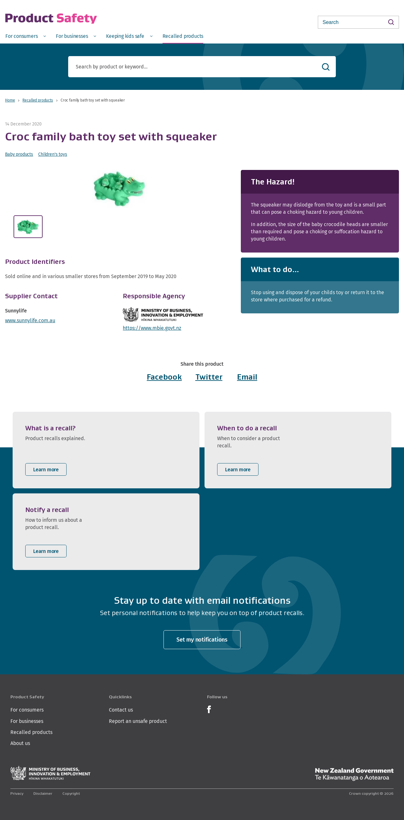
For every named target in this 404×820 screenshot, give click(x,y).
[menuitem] (25, 36)
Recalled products (37, 100)
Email (247, 377)
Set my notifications (202, 639)
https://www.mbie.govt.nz (152, 328)
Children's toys (52, 154)
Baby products (19, 154)
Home (10, 100)
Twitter (209, 377)
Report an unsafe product (138, 721)
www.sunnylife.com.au (30, 320)
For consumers (27, 709)
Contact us (121, 709)
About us (20, 743)
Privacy (16, 793)
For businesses (26, 721)
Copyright (71, 793)
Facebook (164, 377)
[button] (119, 189)
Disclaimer (42, 793)
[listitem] (106, 450)
